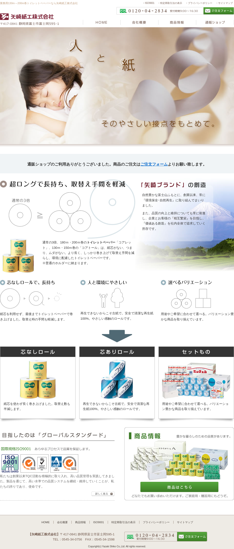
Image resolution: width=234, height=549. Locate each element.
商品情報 (80, 522)
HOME (45, 522)
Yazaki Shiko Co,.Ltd (113, 546)
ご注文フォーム (154, 164)
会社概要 (62, 522)
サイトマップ (225, 3)
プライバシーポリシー (200, 3)
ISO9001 (149, 3)
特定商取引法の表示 (171, 3)
